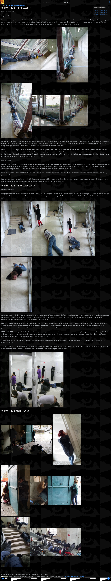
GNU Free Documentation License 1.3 (75, 576)
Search (66, 2)
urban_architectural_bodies (15, 5)
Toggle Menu (3, 578)
